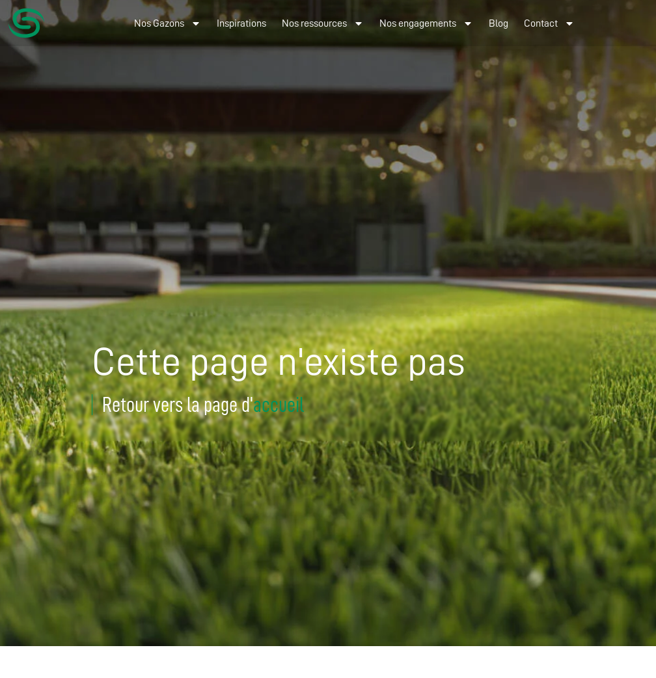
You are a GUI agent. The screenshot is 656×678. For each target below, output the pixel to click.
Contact (549, 23)
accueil (278, 404)
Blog (498, 23)
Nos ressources (323, 23)
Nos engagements (426, 23)
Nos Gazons (167, 23)
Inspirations (241, 23)
